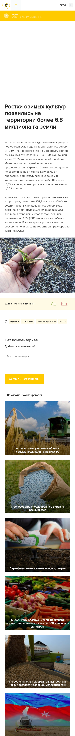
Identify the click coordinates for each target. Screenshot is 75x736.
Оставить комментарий (24, 379)
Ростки (62, 321)
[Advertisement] (37, 60)
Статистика (28, 321)
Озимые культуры (46, 321)
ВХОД (66, 5)
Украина (14, 321)
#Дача (41, 15)
